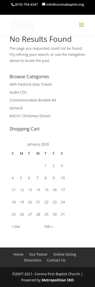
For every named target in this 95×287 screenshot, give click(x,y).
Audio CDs (18, 92)
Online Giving (64, 254)
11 (14, 189)
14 (38, 189)
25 (14, 214)
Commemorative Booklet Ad (33, 100)
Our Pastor (38, 254)
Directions (32, 260)
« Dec (16, 226)
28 (38, 214)
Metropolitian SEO (58, 280)
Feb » (48, 226)
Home (18, 254)
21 (38, 202)
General (16, 108)
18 (14, 202)
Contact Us (56, 260)
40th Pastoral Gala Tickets (31, 84)
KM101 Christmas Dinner (30, 115)
